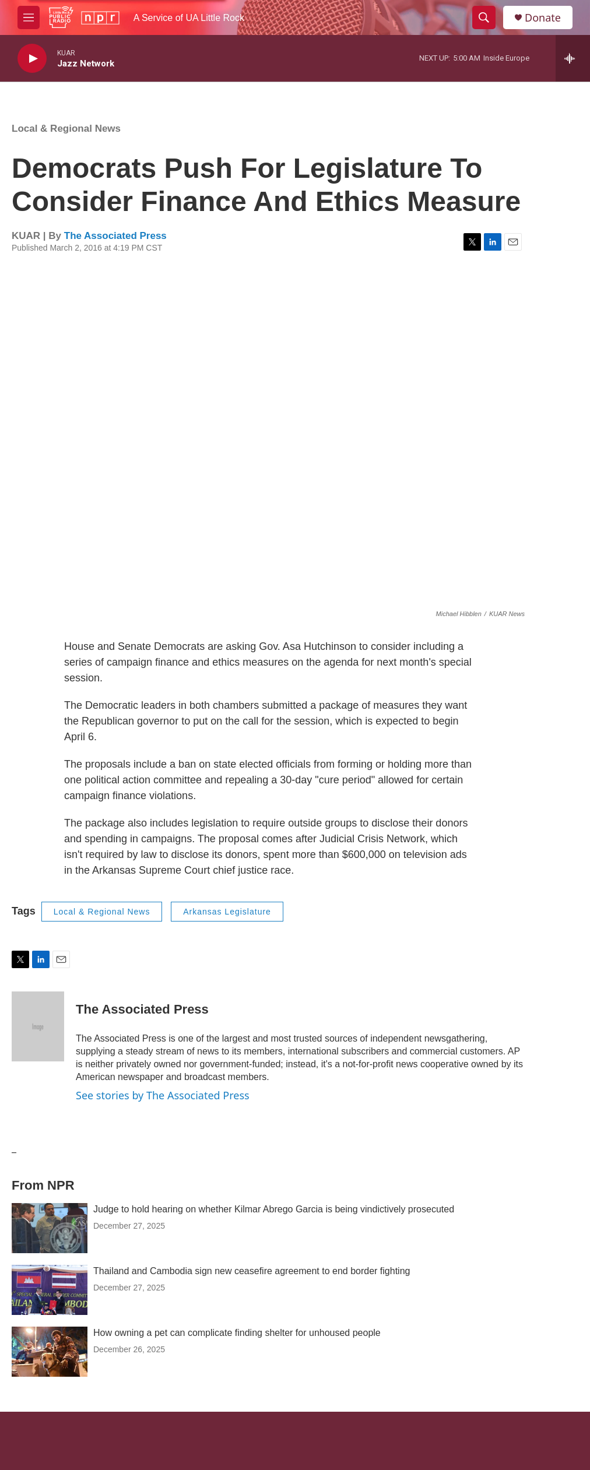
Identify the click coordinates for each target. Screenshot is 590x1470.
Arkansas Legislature (227, 911)
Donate (543, 18)
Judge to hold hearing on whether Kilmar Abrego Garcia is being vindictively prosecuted (273, 1209)
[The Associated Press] (38, 1026)
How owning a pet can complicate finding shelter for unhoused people (237, 1333)
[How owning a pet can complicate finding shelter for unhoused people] (49, 1352)
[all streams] (573, 58)
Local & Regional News (66, 128)
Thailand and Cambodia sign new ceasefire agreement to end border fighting (251, 1271)
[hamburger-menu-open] (28, 17)
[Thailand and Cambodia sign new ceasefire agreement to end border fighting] (49, 1290)
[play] (32, 58)
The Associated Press (115, 235)
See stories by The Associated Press (163, 1095)
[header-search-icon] (484, 17)
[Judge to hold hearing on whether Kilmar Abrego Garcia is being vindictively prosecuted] (49, 1228)
